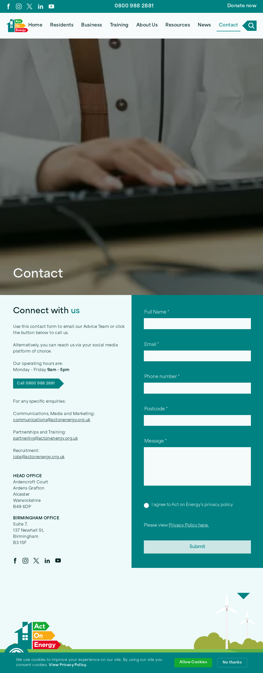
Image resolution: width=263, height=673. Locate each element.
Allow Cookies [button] (193, 662)
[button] (62, 25)
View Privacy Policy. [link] (68, 665)
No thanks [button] (232, 663)
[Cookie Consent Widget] (131, 662)
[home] (17, 25)
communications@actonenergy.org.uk (51, 420)
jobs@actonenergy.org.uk (39, 457)
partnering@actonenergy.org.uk (45, 439)
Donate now (242, 6)
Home (35, 25)
